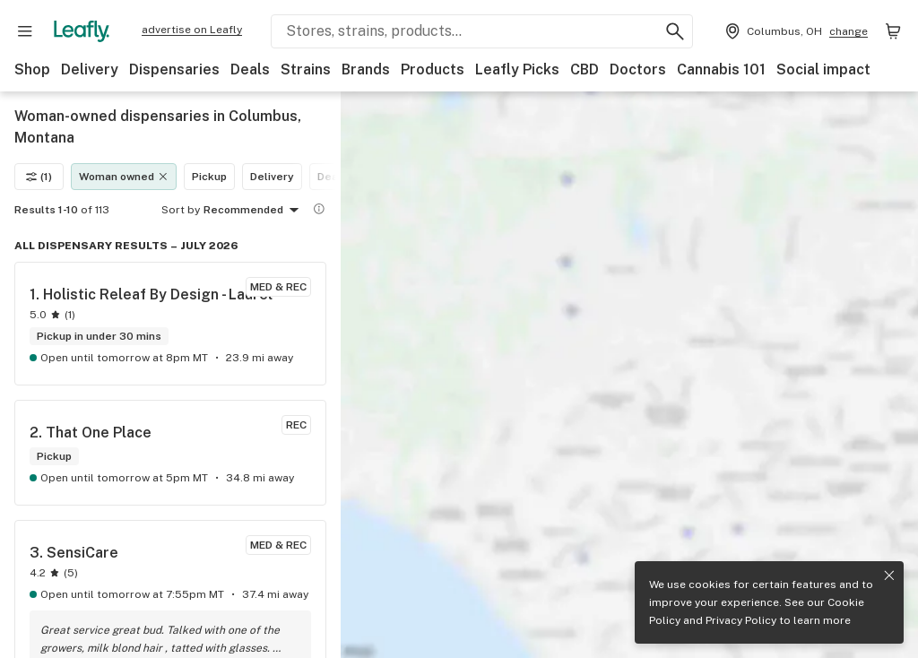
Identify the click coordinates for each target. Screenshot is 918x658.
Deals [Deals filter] (332, 176)
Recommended (254, 211)
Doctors (638, 69)
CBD (584, 69)
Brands (366, 69)
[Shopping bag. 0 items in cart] (893, 31)
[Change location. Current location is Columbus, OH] (795, 31)
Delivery (89, 69)
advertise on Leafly (192, 29)
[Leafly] (81, 31)
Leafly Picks (517, 69)
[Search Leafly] (482, 31)
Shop (32, 69)
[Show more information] (319, 209)
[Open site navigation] (25, 31)
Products (432, 69)
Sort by (180, 209)
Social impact (823, 69)
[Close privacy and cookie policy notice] (889, 575)
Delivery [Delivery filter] (272, 176)
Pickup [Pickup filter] (209, 176)
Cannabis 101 (721, 69)
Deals (250, 69)
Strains (306, 69)
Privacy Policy (741, 620)
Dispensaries (174, 69)
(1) (39, 176)
